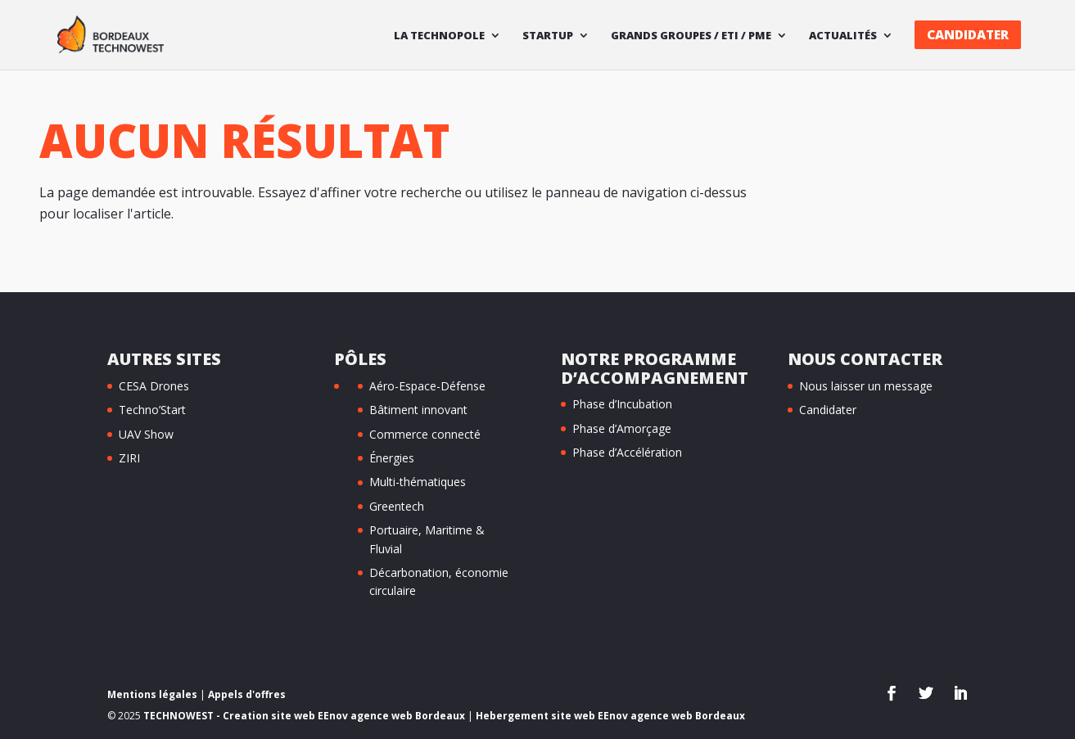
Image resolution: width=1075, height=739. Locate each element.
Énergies (391, 458)
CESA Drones (154, 386)
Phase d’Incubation (622, 404)
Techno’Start (152, 409)
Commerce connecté (425, 434)
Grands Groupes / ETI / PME (691, 36)
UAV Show (146, 434)
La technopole (439, 36)
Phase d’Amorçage (621, 428)
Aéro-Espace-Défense (427, 386)
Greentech (396, 506)
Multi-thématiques (417, 481)
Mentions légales (152, 694)
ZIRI (129, 458)
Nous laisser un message (866, 386)
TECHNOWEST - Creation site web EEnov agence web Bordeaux (304, 716)
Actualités (843, 36)
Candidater (968, 34)
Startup (547, 36)
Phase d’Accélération (627, 452)
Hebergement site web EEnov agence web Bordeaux (610, 716)
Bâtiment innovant (418, 409)
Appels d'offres (247, 694)
